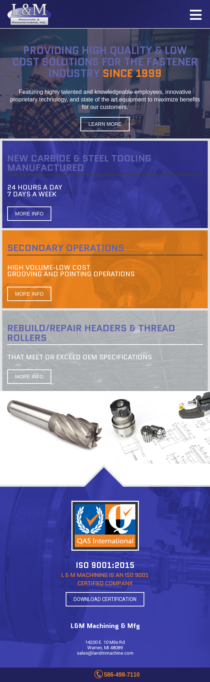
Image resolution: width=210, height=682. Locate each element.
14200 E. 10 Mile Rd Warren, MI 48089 (105, 645)
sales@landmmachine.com (105, 653)
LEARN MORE (105, 124)
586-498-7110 (122, 675)
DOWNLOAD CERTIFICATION (105, 599)
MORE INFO (29, 214)
